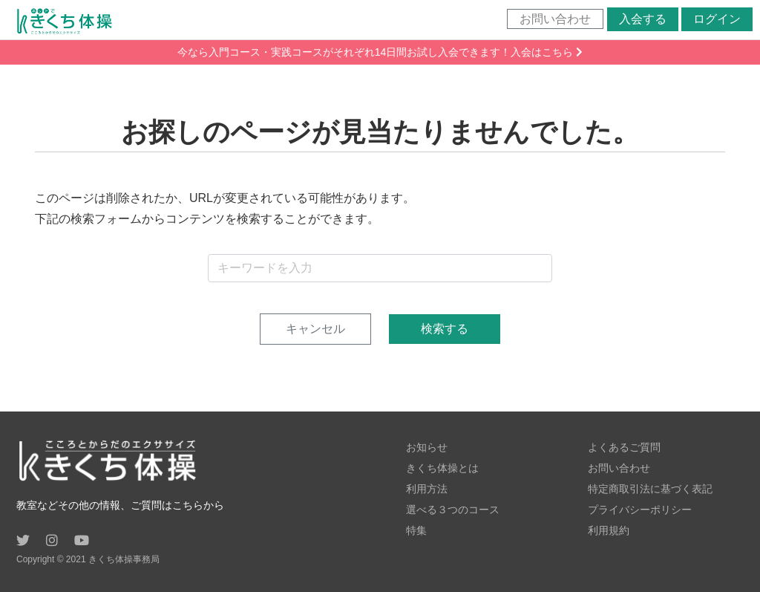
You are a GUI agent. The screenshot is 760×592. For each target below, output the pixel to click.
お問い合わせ (555, 19)
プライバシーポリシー (640, 509)
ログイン (717, 19)
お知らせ (427, 447)
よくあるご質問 (624, 447)
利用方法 (427, 489)
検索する (444, 328)
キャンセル (315, 328)
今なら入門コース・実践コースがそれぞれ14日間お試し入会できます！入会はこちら (380, 52)
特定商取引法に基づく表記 (650, 489)
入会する (642, 19)
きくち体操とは (442, 468)
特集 (416, 530)
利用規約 (608, 530)
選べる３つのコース (452, 509)
